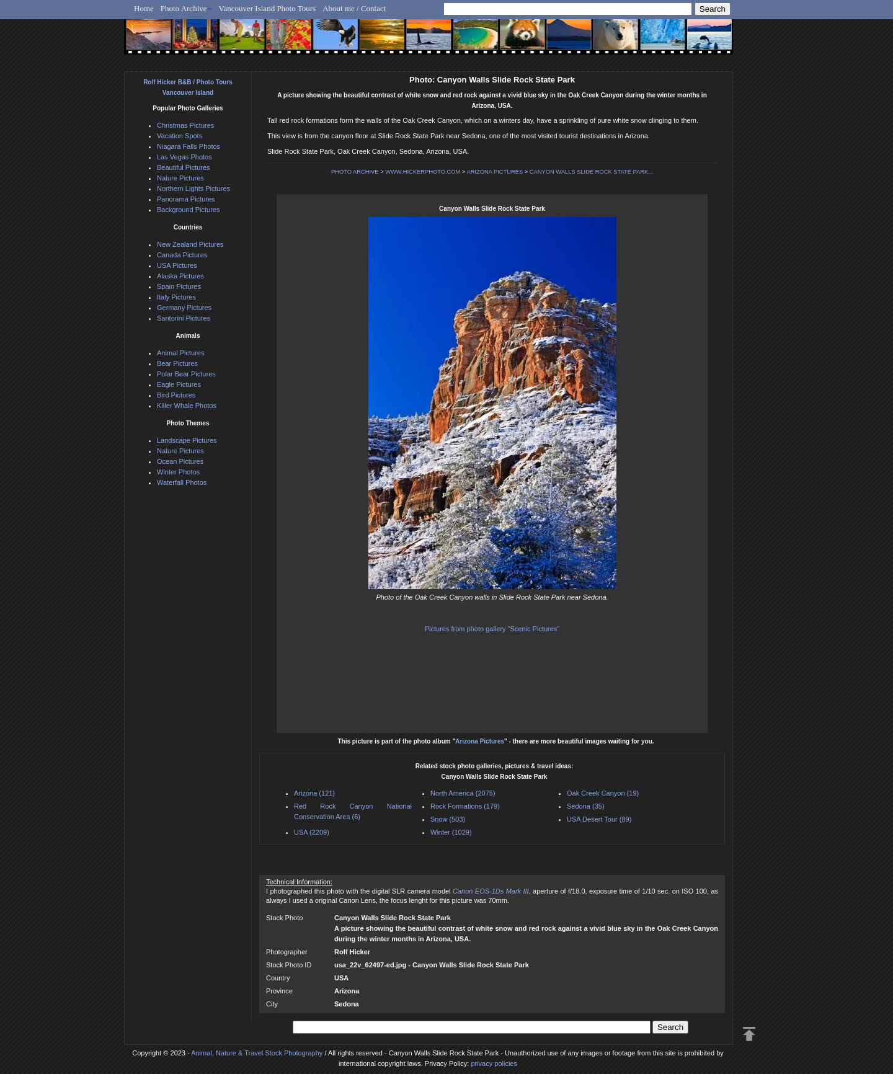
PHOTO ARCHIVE (355, 172)
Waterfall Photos (182, 482)
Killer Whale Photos (186, 405)
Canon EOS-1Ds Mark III (491, 891)
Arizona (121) (314, 793)
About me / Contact (354, 8)
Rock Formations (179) (465, 806)
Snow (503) (447, 819)
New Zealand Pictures (190, 244)
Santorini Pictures (183, 318)
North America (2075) (462, 793)
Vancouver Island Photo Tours (267, 8)
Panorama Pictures (186, 199)
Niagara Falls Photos (188, 146)
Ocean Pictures (180, 461)
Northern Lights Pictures (193, 188)
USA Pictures (177, 265)
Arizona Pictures (479, 741)
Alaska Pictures (180, 276)
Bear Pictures (177, 363)
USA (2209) (311, 832)
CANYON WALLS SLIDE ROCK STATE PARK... (591, 172)
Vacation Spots (179, 136)
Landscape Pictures (187, 440)
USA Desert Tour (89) (599, 819)
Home (144, 8)
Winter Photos (178, 472)
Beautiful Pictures (183, 167)
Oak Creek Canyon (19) (603, 793)
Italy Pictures (176, 297)
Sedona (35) (586, 806)
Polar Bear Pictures (186, 374)
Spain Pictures (179, 286)
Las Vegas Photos (184, 157)
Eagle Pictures (179, 384)
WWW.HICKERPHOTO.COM (422, 172)
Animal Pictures (180, 353)
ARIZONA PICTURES (494, 172)
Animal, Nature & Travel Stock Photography (256, 1053)
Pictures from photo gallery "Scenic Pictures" (492, 628)
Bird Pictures (176, 395)
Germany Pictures (184, 307)
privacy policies (494, 1063)
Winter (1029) (451, 832)
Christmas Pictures (185, 125)
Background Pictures (188, 209)
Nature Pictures (180, 178)
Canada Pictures (182, 255)
